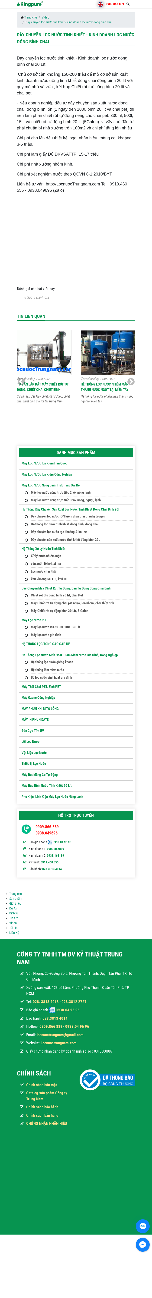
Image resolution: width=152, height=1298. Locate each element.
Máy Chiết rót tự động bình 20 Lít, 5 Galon (59, 611)
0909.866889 (55, 849)
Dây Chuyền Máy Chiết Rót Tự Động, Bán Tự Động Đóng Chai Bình (66, 588)
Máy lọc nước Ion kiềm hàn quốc (44, 463)
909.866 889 (52, 1026)
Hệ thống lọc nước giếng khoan (52, 662)
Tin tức (13, 918)
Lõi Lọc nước (30, 742)
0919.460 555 (49, 862)
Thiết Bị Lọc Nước (34, 764)
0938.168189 (55, 855)
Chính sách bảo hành (42, 1107)
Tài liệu (13, 928)
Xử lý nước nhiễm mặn (46, 556)
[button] (131, 382)
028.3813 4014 (52, 869)
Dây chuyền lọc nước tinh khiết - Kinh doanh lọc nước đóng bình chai (69, 22)
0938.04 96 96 (62, 842)
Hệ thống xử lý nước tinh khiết (43, 549)
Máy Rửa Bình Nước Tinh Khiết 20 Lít (47, 786)
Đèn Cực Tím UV (33, 731)
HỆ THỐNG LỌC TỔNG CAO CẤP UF (46, 644)
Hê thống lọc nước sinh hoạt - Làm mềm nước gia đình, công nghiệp (70, 655)
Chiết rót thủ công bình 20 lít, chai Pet (57, 595)
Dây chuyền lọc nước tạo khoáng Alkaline (59, 532)
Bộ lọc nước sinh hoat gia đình (51, 677)
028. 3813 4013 (46, 1001)
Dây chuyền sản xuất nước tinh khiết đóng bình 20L (65, 540)
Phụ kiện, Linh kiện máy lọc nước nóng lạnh (52, 797)
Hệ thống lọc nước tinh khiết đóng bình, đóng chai (65, 524)
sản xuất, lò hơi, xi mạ (46, 563)
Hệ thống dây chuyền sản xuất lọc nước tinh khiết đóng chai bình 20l (70, 509)
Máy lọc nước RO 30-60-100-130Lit (55, 627)
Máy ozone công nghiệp (38, 698)
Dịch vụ (14, 913)
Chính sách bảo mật (41, 1084)
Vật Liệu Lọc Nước (34, 753)
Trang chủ (30, 17)
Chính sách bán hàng (42, 1115)
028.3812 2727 (74, 1001)
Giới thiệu (15, 903)
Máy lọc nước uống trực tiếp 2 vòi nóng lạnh (61, 492)
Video (45, 17)
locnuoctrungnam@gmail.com (60, 1034)
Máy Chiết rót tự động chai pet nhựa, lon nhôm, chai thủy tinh (72, 603)
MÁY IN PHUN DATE (35, 720)
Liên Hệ (14, 932)
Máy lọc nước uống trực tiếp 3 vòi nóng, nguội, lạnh (66, 500)
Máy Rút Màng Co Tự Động (40, 775)
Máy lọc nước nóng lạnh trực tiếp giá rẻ (51, 485)
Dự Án (13, 908)
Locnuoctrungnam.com (59, 1043)
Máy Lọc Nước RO (34, 620)
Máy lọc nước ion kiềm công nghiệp (47, 474)
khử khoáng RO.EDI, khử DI (49, 579)
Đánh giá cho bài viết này (36, 289)
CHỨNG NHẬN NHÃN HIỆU (46, 1123)
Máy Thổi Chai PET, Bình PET (41, 687)
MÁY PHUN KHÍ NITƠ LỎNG (40, 709)
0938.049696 (47, 833)
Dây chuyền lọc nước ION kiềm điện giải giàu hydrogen (68, 516)
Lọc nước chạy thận (44, 571)
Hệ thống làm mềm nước (47, 670)
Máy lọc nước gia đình (46, 635)
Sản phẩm (15, 898)
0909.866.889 (115, 4)
